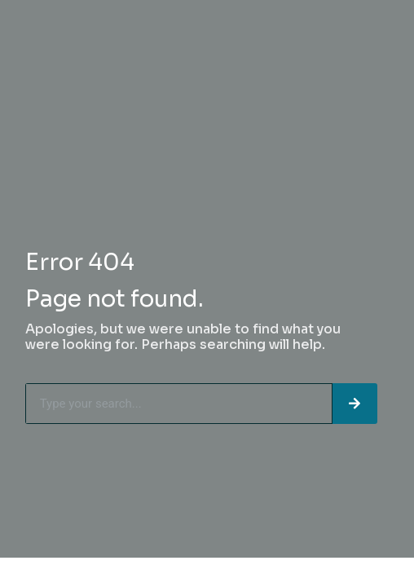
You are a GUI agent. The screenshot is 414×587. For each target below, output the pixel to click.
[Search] (355, 403)
